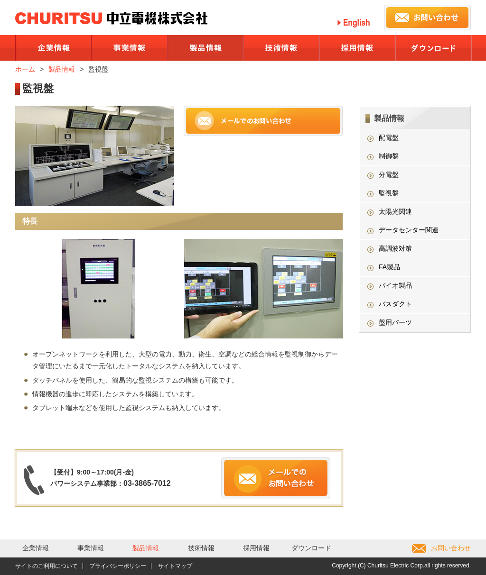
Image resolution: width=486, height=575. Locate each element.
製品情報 (61, 69)
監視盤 (389, 193)
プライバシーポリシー (117, 566)
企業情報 (35, 548)
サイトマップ (175, 566)
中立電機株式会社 (111, 18)
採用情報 (256, 548)
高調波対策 (395, 248)
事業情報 (90, 548)
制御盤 (389, 156)
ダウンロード (311, 548)
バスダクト (395, 304)
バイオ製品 (395, 285)
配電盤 (389, 137)
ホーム (25, 69)
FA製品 (389, 267)
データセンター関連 (409, 230)
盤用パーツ (395, 322)
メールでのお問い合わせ (263, 121)
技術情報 (201, 548)
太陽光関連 (395, 211)
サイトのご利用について (46, 566)
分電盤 (389, 174)
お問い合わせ (451, 548)
